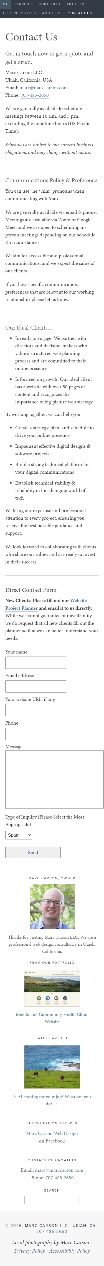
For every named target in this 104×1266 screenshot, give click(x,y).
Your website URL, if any (30, 699)
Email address (19, 675)
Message (13, 746)
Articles (76, 4)
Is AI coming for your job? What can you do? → (52, 1100)
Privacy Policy (29, 1251)
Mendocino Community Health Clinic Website (52, 1018)
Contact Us (80, 13)
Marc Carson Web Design (52, 1133)
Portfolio (49, 4)
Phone (11, 722)
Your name (16, 651)
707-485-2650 (35, 94)
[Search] (52, 1200)
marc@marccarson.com (43, 87)
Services (23, 4)
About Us (52, 13)
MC (6, 4)
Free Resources (19, 13)
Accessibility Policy (69, 1251)
